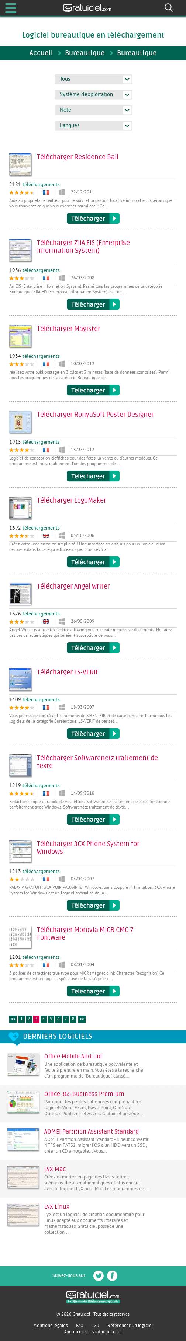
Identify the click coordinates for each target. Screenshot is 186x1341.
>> (82, 1019)
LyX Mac (55, 1169)
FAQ (79, 1325)
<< (13, 1019)
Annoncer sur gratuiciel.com (93, 1331)
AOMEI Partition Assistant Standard (91, 1131)
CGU (95, 1325)
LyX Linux (56, 1207)
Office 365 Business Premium (84, 1094)
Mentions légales (50, 1325)
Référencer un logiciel (130, 1325)
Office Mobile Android (73, 1056)
